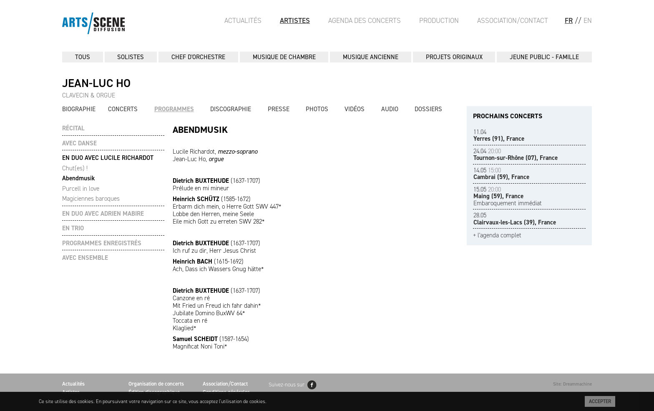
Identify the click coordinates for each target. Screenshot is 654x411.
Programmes (174, 109)
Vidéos (355, 109)
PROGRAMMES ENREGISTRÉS (101, 243)
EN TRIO (73, 228)
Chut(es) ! (75, 168)
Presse (278, 109)
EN (588, 20)
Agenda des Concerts (364, 20)
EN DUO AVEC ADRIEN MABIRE (103, 213)
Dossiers (428, 109)
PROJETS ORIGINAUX (454, 57)
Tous (82, 57)
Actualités (243, 20)
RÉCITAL (73, 128)
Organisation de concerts (156, 383)
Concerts (123, 109)
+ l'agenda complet (497, 235)
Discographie (230, 109)
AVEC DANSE (79, 143)
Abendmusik (78, 178)
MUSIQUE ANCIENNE (370, 57)
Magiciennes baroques (91, 198)
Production (439, 20)
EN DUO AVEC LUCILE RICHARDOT (107, 158)
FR (569, 20)
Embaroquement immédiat (507, 196)
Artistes (295, 20)
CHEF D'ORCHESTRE (198, 57)
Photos (317, 109)
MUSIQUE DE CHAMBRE (284, 57)
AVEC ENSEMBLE (85, 258)
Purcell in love (80, 188)
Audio (389, 109)
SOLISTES (130, 57)
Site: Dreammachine (572, 384)
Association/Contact (512, 20)
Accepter (600, 401)
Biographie (79, 109)
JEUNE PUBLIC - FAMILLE (544, 57)
